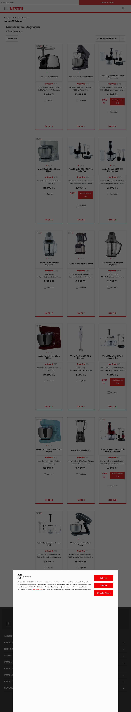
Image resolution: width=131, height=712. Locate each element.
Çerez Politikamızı (37, 589)
